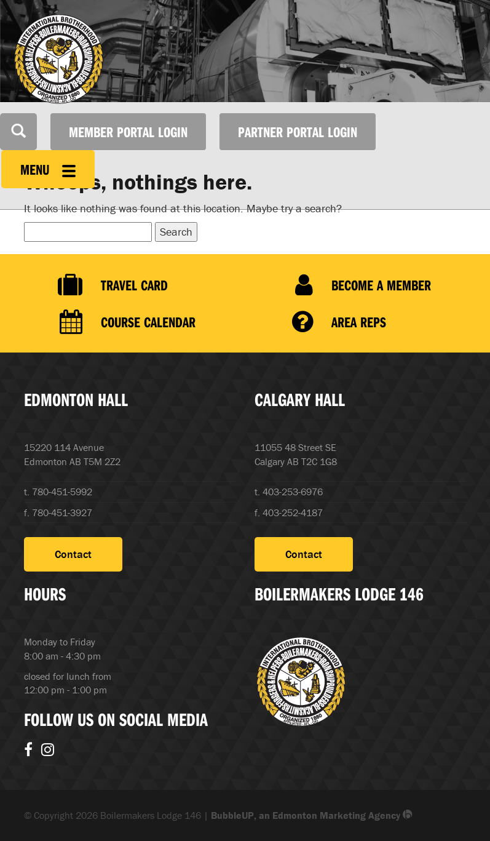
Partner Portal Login (297, 131)
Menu (48, 169)
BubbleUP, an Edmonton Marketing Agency (312, 815)
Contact (73, 554)
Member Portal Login (128, 131)
